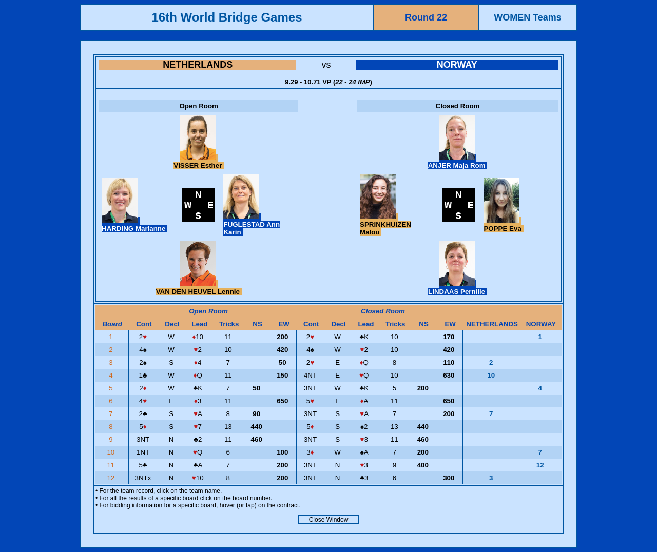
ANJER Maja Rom (458, 161)
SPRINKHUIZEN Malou (385, 224)
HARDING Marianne (134, 224)
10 (112, 452)
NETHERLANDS (198, 65)
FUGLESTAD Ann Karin (251, 224)
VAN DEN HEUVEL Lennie (199, 287)
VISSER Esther (198, 161)
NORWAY (457, 65)
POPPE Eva (503, 224)
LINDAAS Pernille (457, 287)
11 (112, 465)
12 (112, 478)
